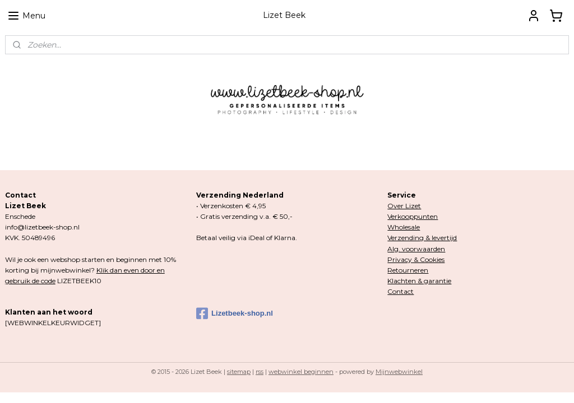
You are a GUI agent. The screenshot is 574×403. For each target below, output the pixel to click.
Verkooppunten (412, 216)
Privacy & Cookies (416, 259)
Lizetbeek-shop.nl (234, 313)
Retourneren (407, 270)
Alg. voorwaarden (416, 249)
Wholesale (403, 227)
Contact (400, 291)
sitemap (239, 372)
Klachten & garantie (419, 281)
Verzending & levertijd (422, 237)
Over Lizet (404, 206)
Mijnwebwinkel (399, 372)
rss (259, 372)
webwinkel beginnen (301, 372)
